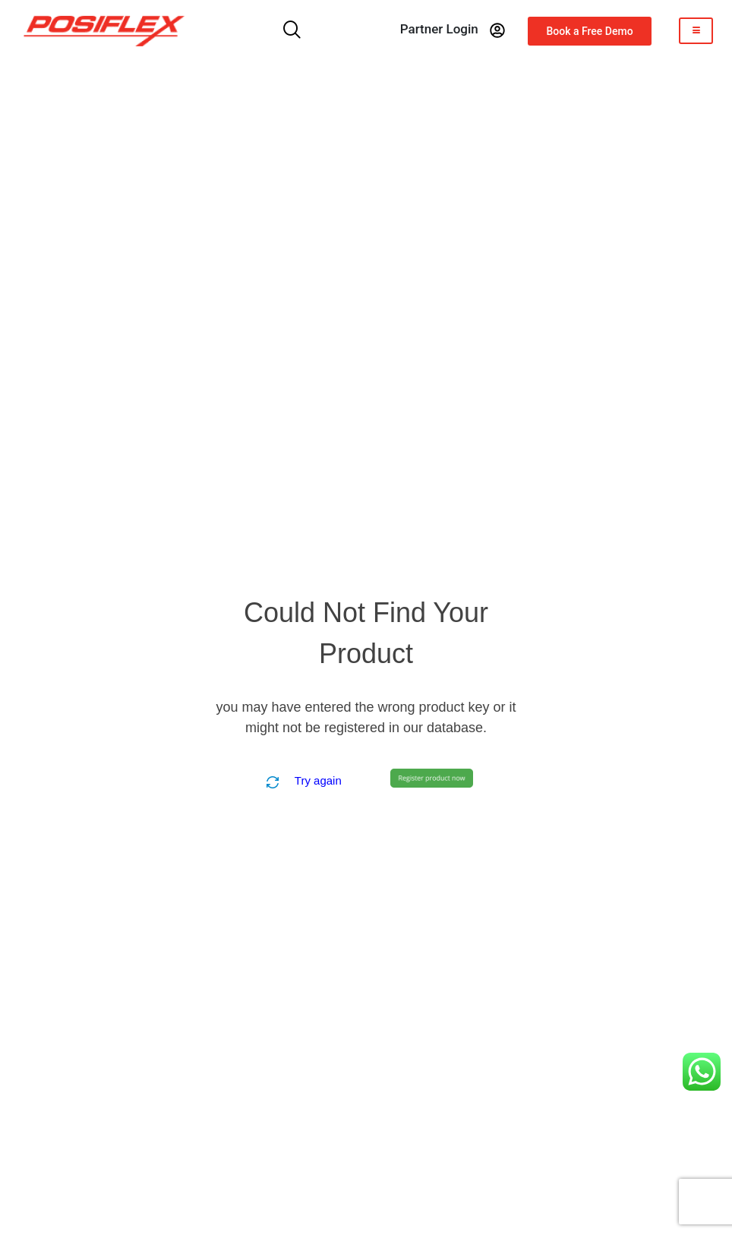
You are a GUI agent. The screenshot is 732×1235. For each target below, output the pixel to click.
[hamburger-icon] (696, 30)
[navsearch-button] (292, 31)
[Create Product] (432, 777)
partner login (439, 28)
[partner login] (497, 30)
